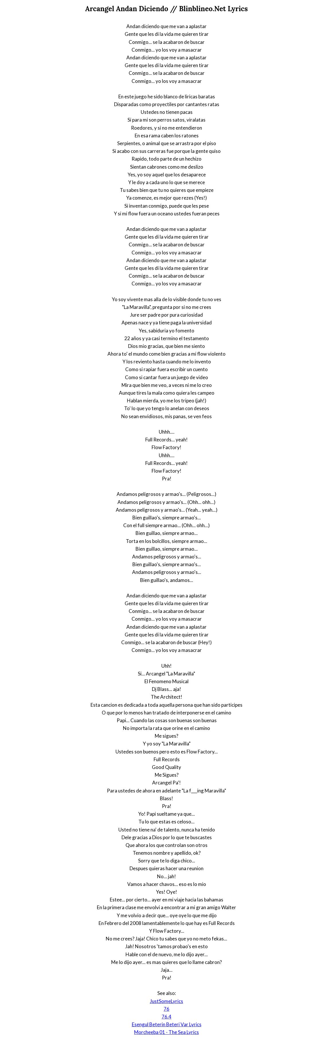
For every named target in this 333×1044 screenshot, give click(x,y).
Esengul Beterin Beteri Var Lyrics (166, 1024)
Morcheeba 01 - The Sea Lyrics (166, 1032)
